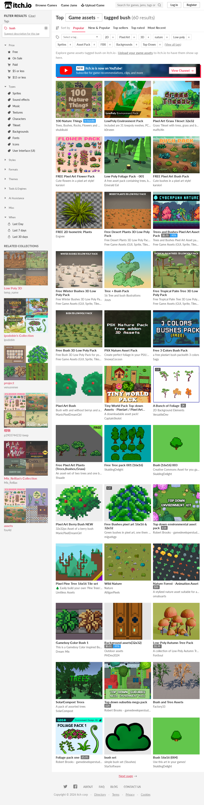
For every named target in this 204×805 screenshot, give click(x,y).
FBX (103, 44)
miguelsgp (110, 537)
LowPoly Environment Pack (123, 121)
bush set (110, 757)
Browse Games (46, 5)
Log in (174, 5)
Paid (13, 64)
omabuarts (159, 596)
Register (192, 5)
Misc (9, 207)
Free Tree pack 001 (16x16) (123, 465)
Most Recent (157, 27)
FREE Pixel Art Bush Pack (171, 176)
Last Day (15, 224)
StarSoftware (112, 766)
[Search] (159, 5)
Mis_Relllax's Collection (20, 478)
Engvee (60, 236)
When (10, 217)
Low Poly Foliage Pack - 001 (124, 176)
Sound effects (18, 99)
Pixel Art (124, 37)
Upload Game (93, 5)
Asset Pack (83, 44)
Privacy (130, 794)
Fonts (13, 138)
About (88, 786)
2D (107, 37)
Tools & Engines (15, 188)
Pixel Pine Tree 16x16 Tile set (77, 583)
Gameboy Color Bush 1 (72, 642)
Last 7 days (17, 230)
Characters (17, 118)
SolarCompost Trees (70, 702)
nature (159, 37)
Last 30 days (18, 236)
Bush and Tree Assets (168, 702)
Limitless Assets (65, 592)
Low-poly (179, 37)
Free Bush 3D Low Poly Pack (76, 350)
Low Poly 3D (13, 288)
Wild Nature (113, 583)
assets (8, 526)
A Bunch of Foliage (166, 405)
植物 (7, 430)
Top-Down (149, 44)
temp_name (11, 292)
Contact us (132, 786)
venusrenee (11, 387)
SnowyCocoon (113, 359)
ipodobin (9, 340)
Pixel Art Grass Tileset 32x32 (173, 121)
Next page (126, 776)
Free (13, 52)
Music (14, 106)
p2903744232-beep (16, 435)
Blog (114, 786)
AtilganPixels (112, 592)
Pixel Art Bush (66, 405)
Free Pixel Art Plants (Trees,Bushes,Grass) (70, 467)
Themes (11, 179)
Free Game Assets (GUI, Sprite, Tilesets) (127, 244)
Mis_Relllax (10, 482)
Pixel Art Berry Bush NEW (74, 524)
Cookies (145, 794)
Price (9, 45)
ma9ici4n (158, 129)
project (9, 383)
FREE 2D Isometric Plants (74, 232)
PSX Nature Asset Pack (120, 350)
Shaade (60, 477)
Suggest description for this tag (21, 33)
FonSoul (158, 655)
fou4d (7, 530)
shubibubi (62, 129)
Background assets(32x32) (122, 642)
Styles (10, 160)
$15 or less (17, 77)
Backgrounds (18, 131)
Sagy (156, 359)
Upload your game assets (135, 53)
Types (10, 86)
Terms (115, 794)
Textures (15, 112)
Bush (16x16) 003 (165, 465)
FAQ (101, 786)
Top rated (138, 27)
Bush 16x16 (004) (165, 757)
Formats (11, 169)
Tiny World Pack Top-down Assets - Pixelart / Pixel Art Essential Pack (123, 409)
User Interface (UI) (21, 150)
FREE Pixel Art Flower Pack (75, 176)
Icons (13, 144)
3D (142, 37)
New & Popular (99, 27)
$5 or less (16, 71)
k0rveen (109, 129)
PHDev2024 (112, 655)
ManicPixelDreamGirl (68, 414)
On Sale (15, 58)
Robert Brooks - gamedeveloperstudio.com (176, 532)
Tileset (14, 125)
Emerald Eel (111, 185)
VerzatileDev (160, 414)
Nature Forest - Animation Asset (175, 583)
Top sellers (120, 27)
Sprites (14, 93)
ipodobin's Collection (19, 335)
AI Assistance (14, 198)
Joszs (107, 300)
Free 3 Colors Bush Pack (170, 350)
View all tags (172, 44)
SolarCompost (64, 711)
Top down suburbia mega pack (125, 702)
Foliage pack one (67, 757)
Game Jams (69, 5)
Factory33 (159, 706)
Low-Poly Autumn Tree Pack (173, 642)
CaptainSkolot (113, 418)
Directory (100, 794)
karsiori (60, 185)
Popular (78, 28)
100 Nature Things (69, 121)
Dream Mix (63, 651)
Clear (32, 15)
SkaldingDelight (113, 469)
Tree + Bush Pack (116, 291)
